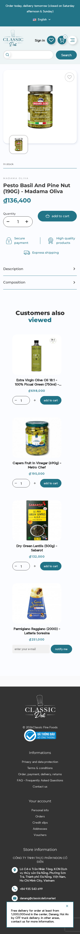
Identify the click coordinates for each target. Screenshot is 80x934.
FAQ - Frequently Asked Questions (40, 780)
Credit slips (40, 822)
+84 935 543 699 (31, 889)
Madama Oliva (16, 178)
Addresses (40, 828)
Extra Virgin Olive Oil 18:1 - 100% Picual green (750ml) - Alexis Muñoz (37, 382)
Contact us (40, 786)
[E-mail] (31, 649)
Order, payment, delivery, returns (40, 774)
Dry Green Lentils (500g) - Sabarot (36, 548)
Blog (30, 20)
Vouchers (40, 835)
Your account (40, 801)
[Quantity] (18, 221)
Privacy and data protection (40, 761)
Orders (40, 816)
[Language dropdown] (42, 19)
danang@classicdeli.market (38, 898)
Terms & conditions (40, 768)
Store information (40, 849)
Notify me (61, 649)
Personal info (40, 810)
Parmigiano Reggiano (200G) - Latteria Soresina (37, 631)
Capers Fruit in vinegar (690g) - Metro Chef (37, 465)
